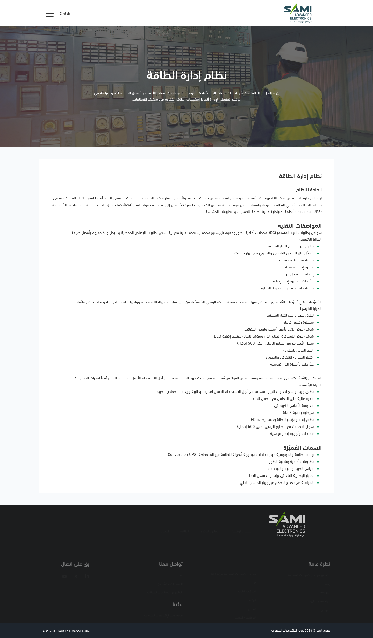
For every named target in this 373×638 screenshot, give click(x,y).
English (65, 13)
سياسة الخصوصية (79, 630)
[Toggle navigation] (50, 13)
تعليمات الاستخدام (54, 630)
